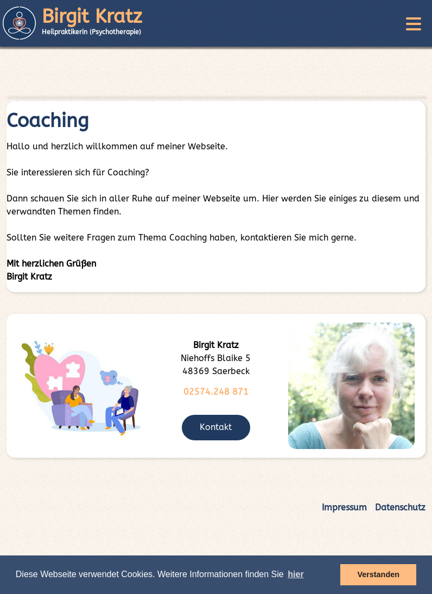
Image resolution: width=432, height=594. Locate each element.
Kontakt (216, 427)
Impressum (344, 507)
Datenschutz (400, 507)
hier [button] (295, 574)
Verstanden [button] (378, 574)
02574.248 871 (216, 392)
